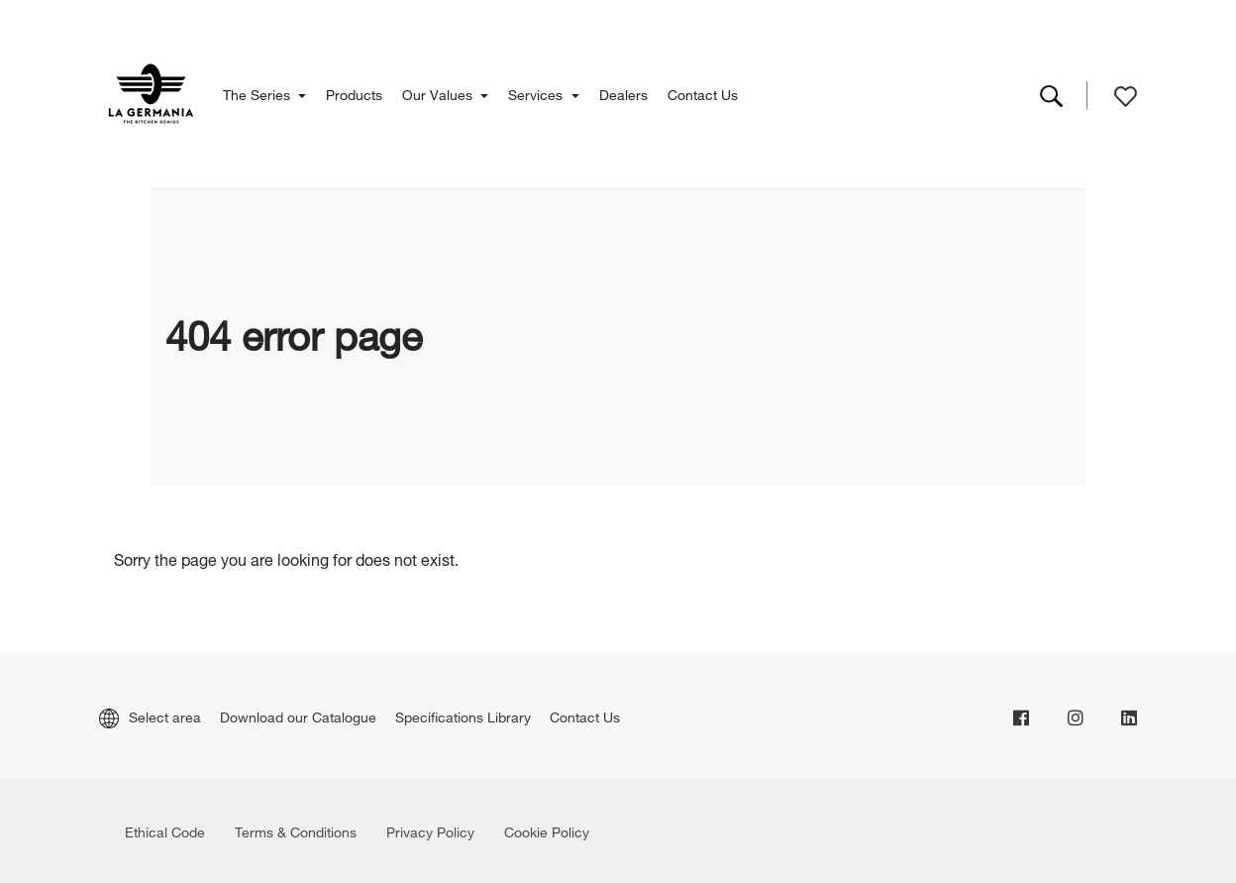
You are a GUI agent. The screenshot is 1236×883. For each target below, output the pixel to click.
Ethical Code (165, 830)
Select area (150, 715)
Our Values (439, 92)
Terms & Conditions (296, 830)
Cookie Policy (546, 830)
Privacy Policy (430, 830)
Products (354, 92)
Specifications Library (463, 715)
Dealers (623, 92)
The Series (258, 92)
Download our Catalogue (298, 715)
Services (537, 92)
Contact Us (703, 92)
